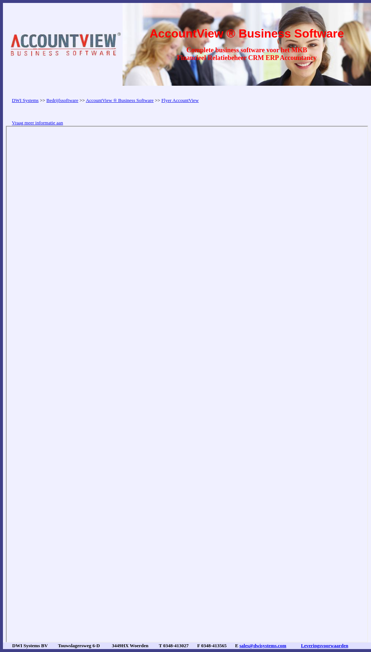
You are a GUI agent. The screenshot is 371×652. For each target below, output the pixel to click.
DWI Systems (25, 100)
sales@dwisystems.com (263, 645)
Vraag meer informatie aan (37, 122)
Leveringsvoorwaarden (325, 645)
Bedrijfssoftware (62, 100)
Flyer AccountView (180, 100)
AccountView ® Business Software (119, 100)
